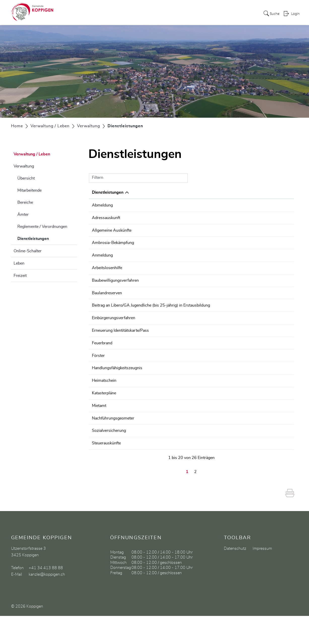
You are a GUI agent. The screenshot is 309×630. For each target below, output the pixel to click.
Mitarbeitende (29, 190)
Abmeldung (102, 205)
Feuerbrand (102, 347)
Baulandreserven (107, 291)
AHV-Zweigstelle (204, 445)
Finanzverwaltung (205, 304)
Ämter (23, 215)
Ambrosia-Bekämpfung (113, 242)
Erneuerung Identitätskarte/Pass (120, 334)
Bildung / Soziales (184, 13)
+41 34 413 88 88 (46, 582)
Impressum (262, 563)
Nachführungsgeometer (113, 433)
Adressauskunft (106, 218)
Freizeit (20, 276)
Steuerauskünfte (106, 457)
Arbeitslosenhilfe (107, 267)
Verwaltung (24, 166)
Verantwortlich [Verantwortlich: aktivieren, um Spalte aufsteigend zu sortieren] (203, 192)
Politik (113, 13)
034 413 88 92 (276, 304)
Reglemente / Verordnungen (42, 227)
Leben (19, 263)
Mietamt (99, 414)
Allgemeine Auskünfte (111, 230)
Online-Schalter (28, 251)
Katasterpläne (104, 402)
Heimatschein (104, 390)
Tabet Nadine (201, 457)
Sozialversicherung (109, 445)
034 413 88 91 (276, 445)
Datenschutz (235, 563)
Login (295, 14)
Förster (98, 359)
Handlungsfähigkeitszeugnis (117, 371)
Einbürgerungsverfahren (113, 322)
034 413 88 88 (276, 205)
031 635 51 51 (276, 414)
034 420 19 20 (276, 267)
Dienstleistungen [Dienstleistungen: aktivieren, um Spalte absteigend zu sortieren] (107, 192)
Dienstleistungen (45, 238)
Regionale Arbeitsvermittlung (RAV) (221, 267)
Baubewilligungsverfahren (115, 279)
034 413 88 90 (276, 279)
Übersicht (26, 178)
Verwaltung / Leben (143, 13)
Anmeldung (102, 255)
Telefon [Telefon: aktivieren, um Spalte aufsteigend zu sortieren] (269, 192)
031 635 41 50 (276, 390)
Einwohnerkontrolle (206, 205)
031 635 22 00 (276, 371)
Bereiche (25, 202)
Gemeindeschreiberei (208, 230)
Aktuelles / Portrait (84, 13)
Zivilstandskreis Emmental (212, 390)
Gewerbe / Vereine (225, 13)
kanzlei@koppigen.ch (47, 588)
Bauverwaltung (202, 279)
